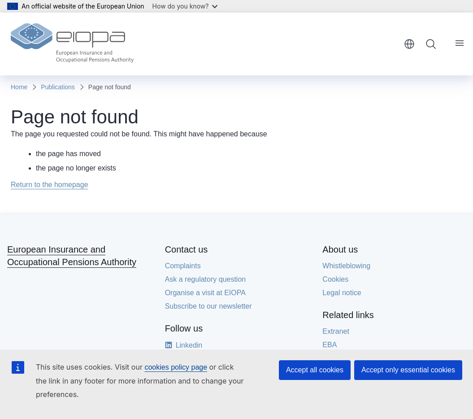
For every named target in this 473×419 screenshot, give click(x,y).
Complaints (183, 266)
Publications (58, 87)
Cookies (335, 279)
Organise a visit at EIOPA (205, 293)
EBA (329, 345)
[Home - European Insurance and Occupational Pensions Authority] (72, 44)
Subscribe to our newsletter (208, 306)
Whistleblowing (346, 266)
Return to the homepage (49, 184)
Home (19, 87)
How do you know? (185, 6)
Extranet (335, 331)
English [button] (409, 44)
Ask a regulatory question (205, 279)
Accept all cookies (314, 370)
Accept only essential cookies (408, 370)
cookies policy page (175, 367)
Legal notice (341, 293)
